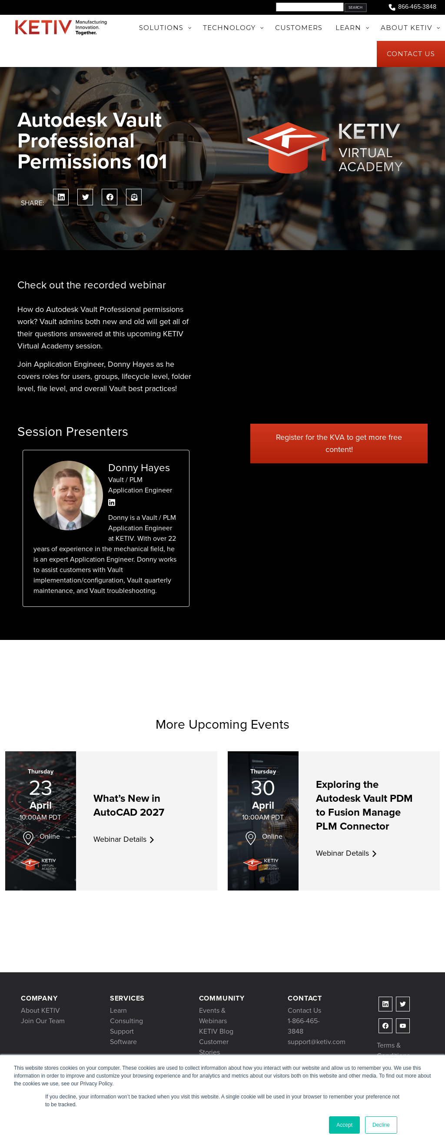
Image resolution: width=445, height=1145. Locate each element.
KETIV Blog (216, 1031)
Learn (118, 1010)
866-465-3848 (412, 7)
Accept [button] (344, 1125)
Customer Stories (214, 1047)
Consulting (126, 1021)
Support (122, 1031)
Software (123, 1042)
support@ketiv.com (316, 1042)
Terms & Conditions (393, 1050)
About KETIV (40, 1010)
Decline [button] (381, 1125)
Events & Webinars (213, 1015)
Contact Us (304, 1010)
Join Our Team (43, 1021)
